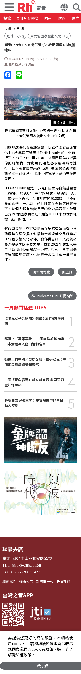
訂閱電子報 (44, 581)
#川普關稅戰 (27, 18)
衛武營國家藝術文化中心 (49, 35)
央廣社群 (63, 581)
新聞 (20, 28)
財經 (61, 18)
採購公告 (26, 581)
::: (6, 28)
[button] (64, 8)
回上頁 (67, 271)
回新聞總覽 (41, 271)
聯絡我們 (9, 581)
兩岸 (48, 18)
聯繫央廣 (12, 549)
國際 (75, 18)
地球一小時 (15, 35)
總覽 (7, 18)
